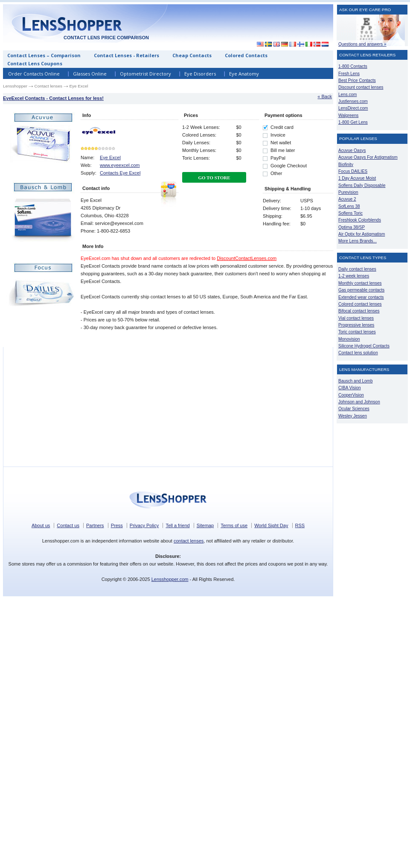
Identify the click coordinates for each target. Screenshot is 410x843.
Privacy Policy (144, 525)
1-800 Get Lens (353, 122)
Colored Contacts (246, 55)
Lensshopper (15, 86)
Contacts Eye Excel (120, 172)
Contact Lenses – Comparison (44, 55)
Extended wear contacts (361, 297)
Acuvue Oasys (352, 150)
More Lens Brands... (357, 241)
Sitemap (205, 525)
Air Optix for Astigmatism (361, 234)
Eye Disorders (200, 73)
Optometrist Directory (145, 73)
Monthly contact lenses (360, 283)
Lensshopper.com (170, 579)
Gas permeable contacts (361, 290)
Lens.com (347, 94)
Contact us (68, 525)
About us (41, 525)
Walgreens (348, 115)
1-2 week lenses (353, 276)
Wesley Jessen (352, 416)
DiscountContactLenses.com (246, 258)
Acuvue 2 (347, 199)
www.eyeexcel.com (120, 165)
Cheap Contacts (192, 55)
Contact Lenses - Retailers (126, 55)
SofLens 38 (349, 206)
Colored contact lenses (360, 304)
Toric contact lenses (357, 332)
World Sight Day (271, 525)
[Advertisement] (297, 37)
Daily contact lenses (357, 269)
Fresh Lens (349, 73)
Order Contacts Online (34, 73)
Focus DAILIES (352, 171)
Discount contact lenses (360, 87)
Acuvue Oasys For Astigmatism (368, 157)
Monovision (349, 339)
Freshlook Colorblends (359, 220)
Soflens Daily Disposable (361, 185)
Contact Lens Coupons (34, 63)
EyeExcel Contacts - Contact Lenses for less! (53, 98)
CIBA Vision (349, 387)
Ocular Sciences (353, 408)
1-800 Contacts (352, 66)
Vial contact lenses (356, 318)
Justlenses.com (353, 101)
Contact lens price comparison (106, 37)
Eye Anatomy (244, 73)
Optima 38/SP (351, 227)
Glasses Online (90, 73)
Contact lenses (48, 86)
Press (117, 525)
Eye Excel (110, 157)
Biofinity (345, 164)
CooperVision (351, 395)
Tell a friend (177, 525)
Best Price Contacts (357, 80)
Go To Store (214, 177)
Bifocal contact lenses (359, 311)
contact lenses (189, 540)
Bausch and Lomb (355, 381)
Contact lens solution (358, 352)
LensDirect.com (353, 108)
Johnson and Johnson (359, 402)
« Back (324, 96)
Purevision (348, 192)
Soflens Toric (350, 213)
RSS (300, 525)
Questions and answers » (362, 44)
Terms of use (234, 525)
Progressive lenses (356, 325)
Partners (95, 525)
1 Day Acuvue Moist (357, 178)
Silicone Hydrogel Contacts (364, 346)
